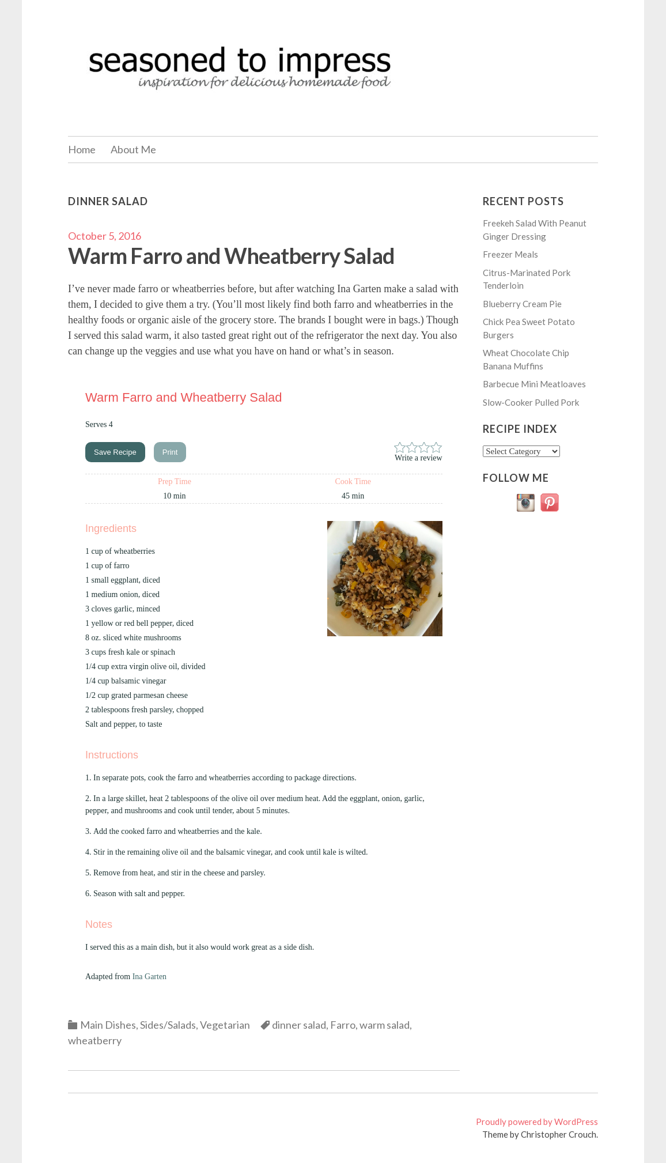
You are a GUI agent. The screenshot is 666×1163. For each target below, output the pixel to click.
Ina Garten (149, 976)
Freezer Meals (510, 254)
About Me (133, 149)
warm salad (385, 1024)
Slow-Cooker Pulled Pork (531, 402)
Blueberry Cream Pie (522, 304)
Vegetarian (225, 1024)
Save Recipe (115, 452)
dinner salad (299, 1024)
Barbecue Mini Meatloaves (534, 384)
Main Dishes (108, 1024)
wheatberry (95, 1040)
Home (82, 149)
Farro (342, 1024)
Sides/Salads (168, 1024)
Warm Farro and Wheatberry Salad (231, 255)
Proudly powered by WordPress (537, 1121)
